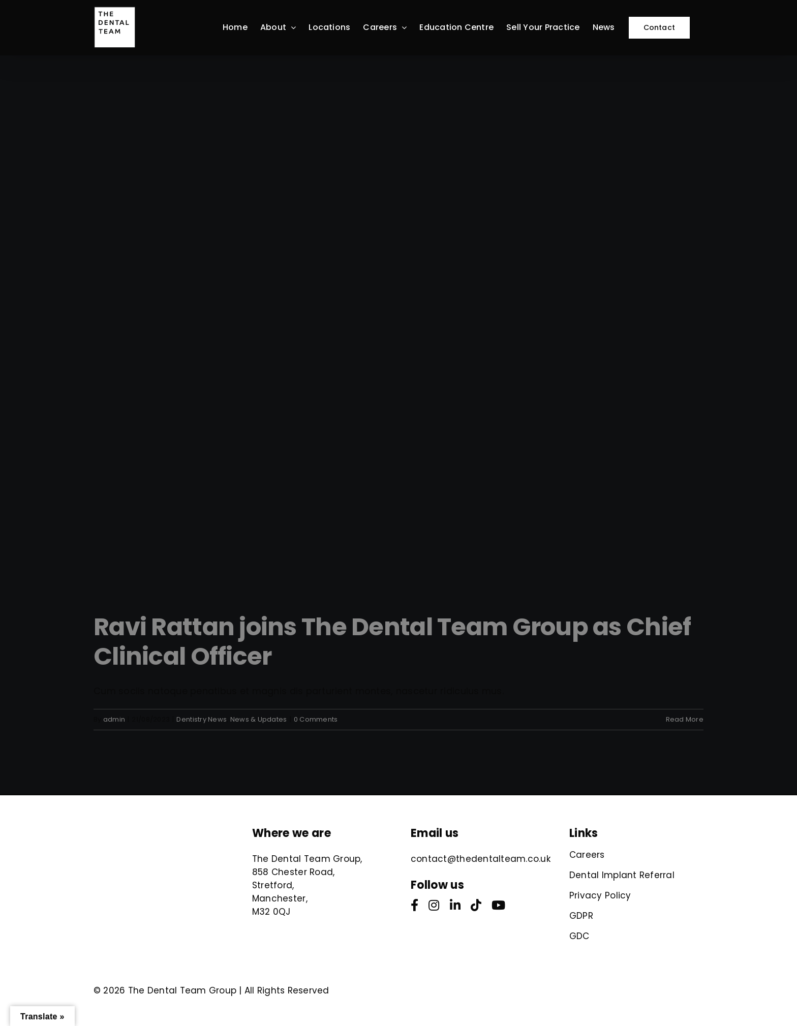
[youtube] (498, 905)
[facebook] (414, 905)
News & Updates (258, 719)
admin (114, 719)
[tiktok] (476, 905)
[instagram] (433, 905)
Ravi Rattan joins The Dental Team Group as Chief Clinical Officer (392, 641)
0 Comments (316, 719)
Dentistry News (201, 719)
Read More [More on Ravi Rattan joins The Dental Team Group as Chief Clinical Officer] (684, 719)
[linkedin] (455, 905)
